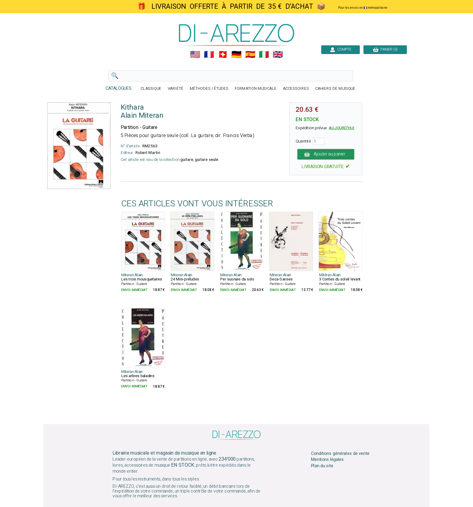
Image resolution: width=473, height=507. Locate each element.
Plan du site (322, 466)
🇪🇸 (250, 55)
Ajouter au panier (326, 154)
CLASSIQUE (151, 89)
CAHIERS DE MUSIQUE (335, 89)
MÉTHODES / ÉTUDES (209, 89)
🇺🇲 (195, 55)
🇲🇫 (209, 55)
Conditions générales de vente (340, 453)
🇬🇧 (278, 55)
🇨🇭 (223, 55)
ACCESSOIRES (296, 89)
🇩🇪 (236, 55)
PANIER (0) (385, 49)
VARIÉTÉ (175, 89)
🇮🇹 (264, 55)
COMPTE (340, 49)
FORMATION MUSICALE (256, 89)
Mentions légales (327, 459)
